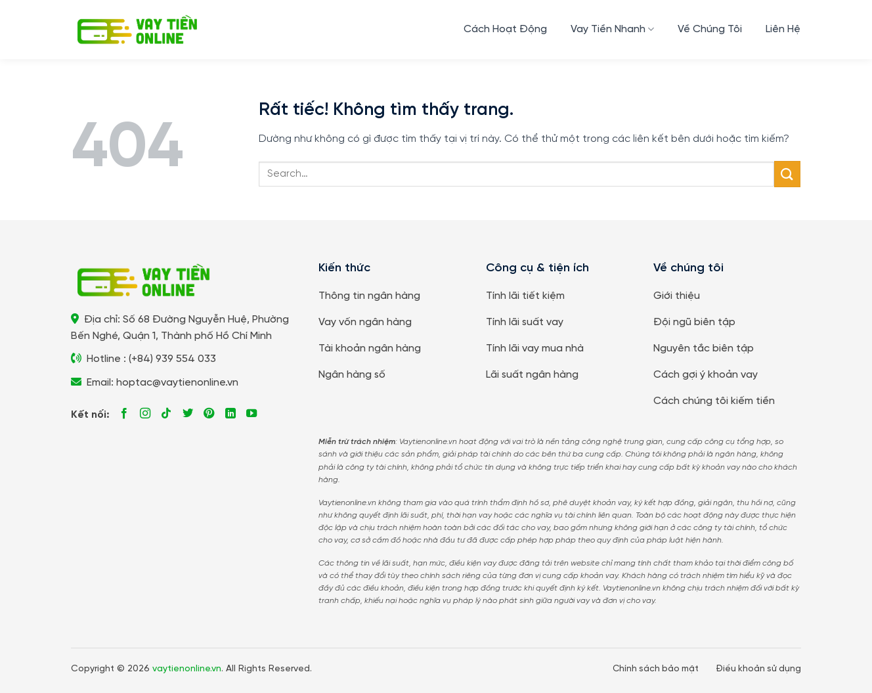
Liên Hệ (783, 29)
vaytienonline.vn (186, 669)
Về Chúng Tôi (710, 29)
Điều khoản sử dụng (758, 668)
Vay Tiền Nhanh (612, 29)
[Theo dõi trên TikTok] (166, 414)
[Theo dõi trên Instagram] (145, 414)
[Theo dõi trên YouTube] (251, 414)
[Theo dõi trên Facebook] (124, 414)
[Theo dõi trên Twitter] (188, 414)
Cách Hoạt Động (505, 29)
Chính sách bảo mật (656, 668)
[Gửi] (787, 174)
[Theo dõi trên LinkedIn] (230, 414)
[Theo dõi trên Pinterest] (209, 414)
